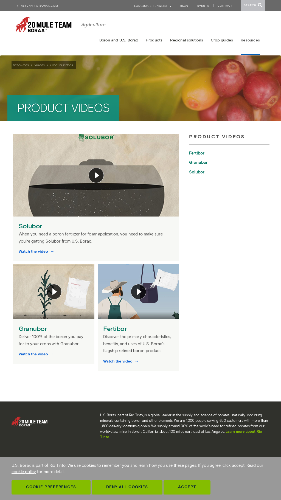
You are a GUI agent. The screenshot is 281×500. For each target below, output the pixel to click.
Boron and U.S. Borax (118, 40)
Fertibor (116, 329)
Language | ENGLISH (153, 6)
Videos (39, 65)
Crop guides (222, 40)
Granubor (34, 329)
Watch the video (34, 251)
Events (203, 5)
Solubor (31, 226)
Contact (225, 5)
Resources (21, 65)
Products (154, 40)
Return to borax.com (37, 5)
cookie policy (24, 471)
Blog (184, 5)
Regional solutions (186, 40)
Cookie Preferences (51, 487)
